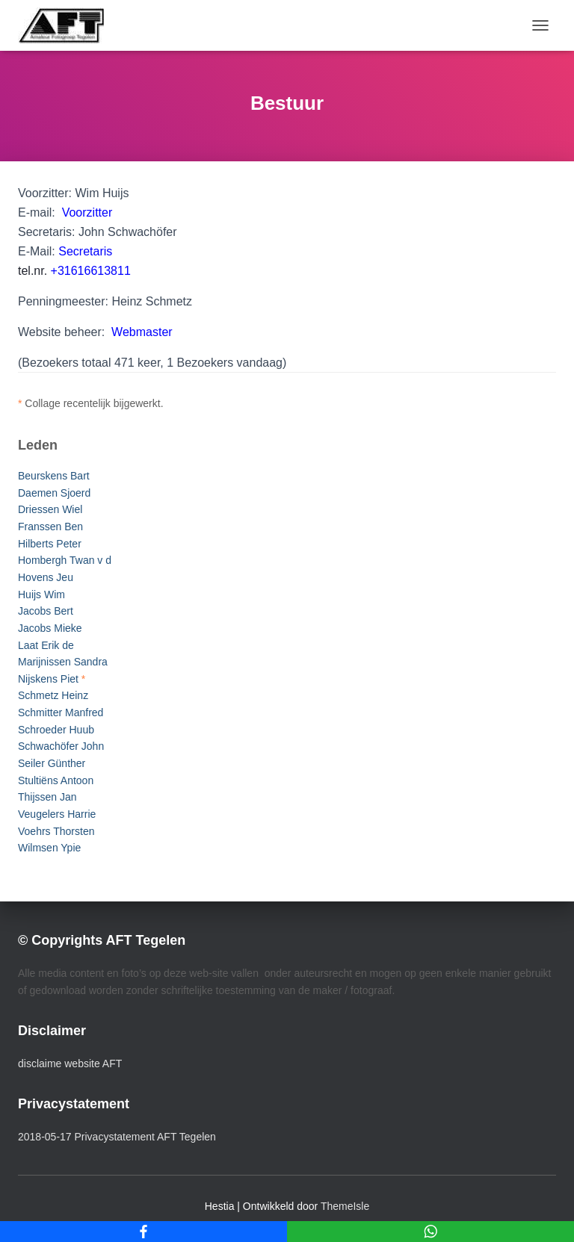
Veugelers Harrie (57, 814)
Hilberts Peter (49, 544)
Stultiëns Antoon (55, 780)
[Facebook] (143, 1231)
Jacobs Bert (45, 611)
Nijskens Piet (48, 679)
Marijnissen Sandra (63, 662)
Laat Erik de (46, 645)
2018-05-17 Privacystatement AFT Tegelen (117, 1137)
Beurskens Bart (54, 476)
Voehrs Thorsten (56, 831)
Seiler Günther (51, 763)
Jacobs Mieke (50, 628)
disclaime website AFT (70, 1063)
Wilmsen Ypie (49, 848)
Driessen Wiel (50, 509)
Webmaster (142, 332)
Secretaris (85, 251)
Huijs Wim (41, 594)
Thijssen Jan (47, 797)
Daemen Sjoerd (54, 493)
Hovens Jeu (45, 577)
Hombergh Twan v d (64, 560)
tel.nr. (74, 270)
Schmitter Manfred (60, 712)
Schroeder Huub (56, 730)
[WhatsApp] (430, 1231)
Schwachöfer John (61, 746)
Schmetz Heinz (53, 695)
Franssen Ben (50, 526)
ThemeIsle (345, 1206)
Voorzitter (87, 212)
